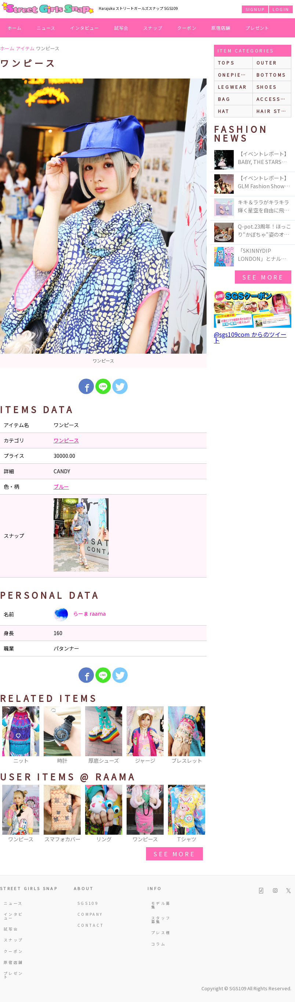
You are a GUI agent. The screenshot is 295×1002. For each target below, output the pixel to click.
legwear (232, 87)
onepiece (234, 75)
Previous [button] (9, 735)
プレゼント (257, 28)
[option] (103, 223)
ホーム (14, 28)
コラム (158, 944)
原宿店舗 (221, 28)
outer (266, 62)
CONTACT (88, 925)
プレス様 (161, 932)
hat (224, 111)
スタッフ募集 (161, 919)
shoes (266, 87)
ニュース (46, 28)
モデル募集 (161, 905)
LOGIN (281, 9)
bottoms (271, 75)
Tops (226, 62)
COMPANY (88, 914)
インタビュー (84, 28)
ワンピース (66, 440)
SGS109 (88, 903)
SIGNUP (255, 9)
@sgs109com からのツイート (250, 337)
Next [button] (197, 735)
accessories (273, 99)
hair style (273, 111)
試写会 (121, 28)
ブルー (61, 486)
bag (224, 99)
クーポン (187, 28)
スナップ (153, 28)
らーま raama (80, 614)
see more (174, 853)
